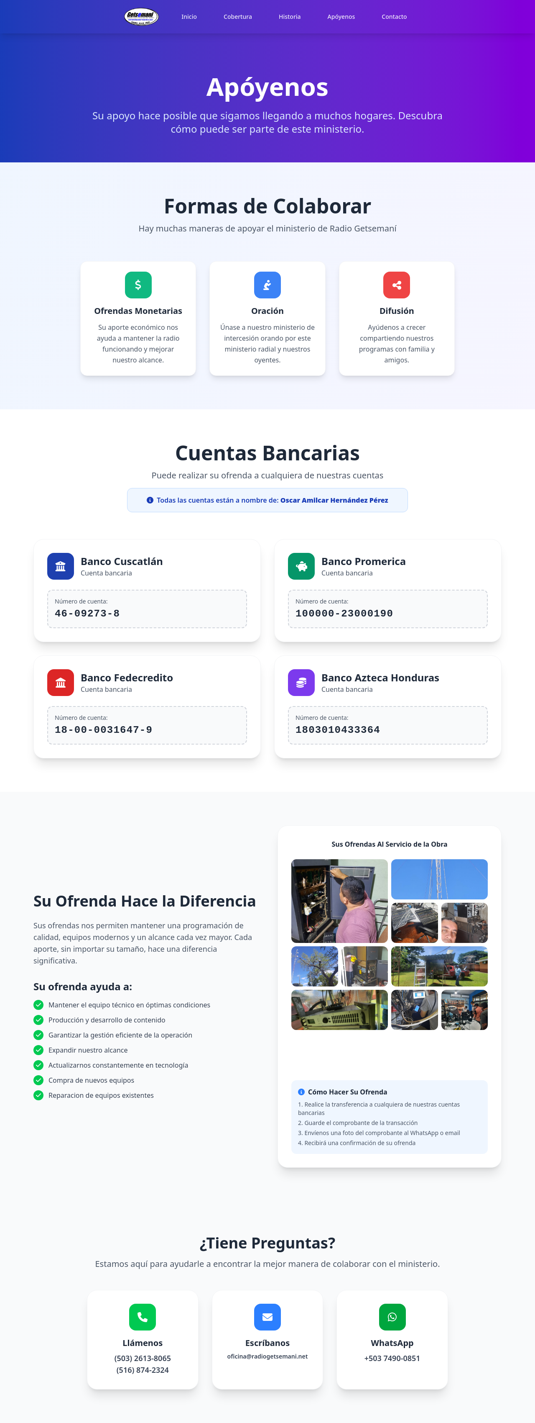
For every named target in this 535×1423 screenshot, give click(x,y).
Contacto (394, 17)
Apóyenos (341, 17)
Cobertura (238, 17)
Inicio (189, 17)
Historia (290, 17)
